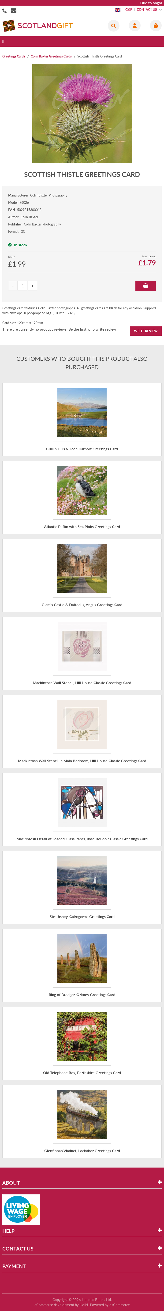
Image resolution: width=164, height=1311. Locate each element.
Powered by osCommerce (110, 1305)
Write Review (146, 331)
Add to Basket (145, 286)
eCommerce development (54, 1305)
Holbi (84, 1305)
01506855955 (5, 10)
